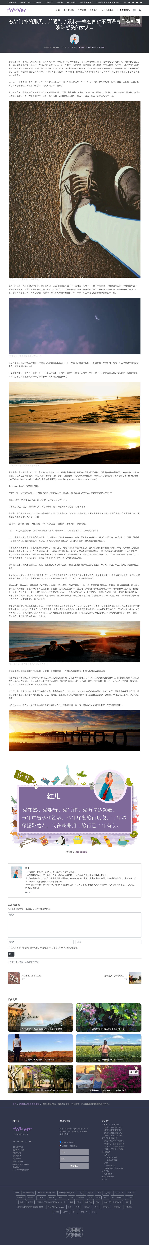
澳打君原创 (106, 1152)
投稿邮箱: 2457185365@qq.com (108, 2)
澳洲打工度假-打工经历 (113, 1127)
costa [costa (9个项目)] (16, 1193)
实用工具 (94, 10)
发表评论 (102, 47)
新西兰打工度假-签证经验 (114, 1149)
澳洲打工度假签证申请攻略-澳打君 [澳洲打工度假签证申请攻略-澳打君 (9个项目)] (30, 1207)
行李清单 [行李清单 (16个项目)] (128, 1207)
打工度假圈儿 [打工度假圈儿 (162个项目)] (117, 1197)
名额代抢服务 (71, 2)
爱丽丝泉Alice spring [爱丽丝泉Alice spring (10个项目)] (56, 1207)
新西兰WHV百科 (25, 2)
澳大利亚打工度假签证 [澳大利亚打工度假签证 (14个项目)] (112, 1202)
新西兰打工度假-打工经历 (114, 1141)
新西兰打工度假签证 (69, 1146)
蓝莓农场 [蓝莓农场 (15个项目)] (117, 1207)
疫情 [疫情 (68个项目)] (77, 1207)
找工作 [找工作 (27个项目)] (129, 1197)
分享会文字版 (112, 1157)
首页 (58, 10)
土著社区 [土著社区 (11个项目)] (41, 1197)
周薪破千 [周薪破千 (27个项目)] (20, 1197)
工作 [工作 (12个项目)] (71, 1197)
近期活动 (105, 1171)
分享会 (106, 1155)
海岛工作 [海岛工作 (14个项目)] (88, 1202)
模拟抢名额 (59, 2)
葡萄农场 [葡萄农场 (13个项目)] (106, 1207)
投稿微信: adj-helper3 (86, 2)
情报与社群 (37, 2)
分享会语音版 (112, 1160)
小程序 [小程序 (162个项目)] (51, 1197)
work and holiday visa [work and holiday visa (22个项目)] (46, 1193)
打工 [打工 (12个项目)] (106, 1197)
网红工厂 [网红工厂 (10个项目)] (87, 1207)
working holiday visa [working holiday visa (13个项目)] (66, 1193)
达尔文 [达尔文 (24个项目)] (65, 1212)
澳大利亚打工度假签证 (110, 1125)
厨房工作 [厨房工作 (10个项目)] (131, 1193)
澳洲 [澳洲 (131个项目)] (127, 1202)
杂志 (106, 1163)
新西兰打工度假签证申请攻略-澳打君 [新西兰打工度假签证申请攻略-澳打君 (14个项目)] (51, 1202)
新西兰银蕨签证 (108, 1177)
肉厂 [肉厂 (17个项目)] (96, 1207)
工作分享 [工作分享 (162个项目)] (81, 1197)
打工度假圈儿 (123, 10)
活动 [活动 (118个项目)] (79, 1202)
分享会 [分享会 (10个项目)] (108, 1193)
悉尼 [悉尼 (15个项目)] (98, 1197)
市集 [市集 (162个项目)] (90, 1197)
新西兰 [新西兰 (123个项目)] (30, 1202)
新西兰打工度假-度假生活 (114, 1144)
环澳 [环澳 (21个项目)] (69, 1207)
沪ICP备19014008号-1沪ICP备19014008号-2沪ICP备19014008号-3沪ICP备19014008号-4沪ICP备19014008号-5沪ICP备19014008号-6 (74, 1232)
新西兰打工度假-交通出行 (114, 1147)
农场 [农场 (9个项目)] (99, 1193)
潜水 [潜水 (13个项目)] (98, 1202)
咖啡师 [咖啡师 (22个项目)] (31, 1197)
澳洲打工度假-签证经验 (113, 1136)
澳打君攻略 (69, 10)
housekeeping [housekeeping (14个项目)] (28, 1193)
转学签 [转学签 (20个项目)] (56, 1212)
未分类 (104, 1179)
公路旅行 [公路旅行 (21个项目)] (89, 1193)
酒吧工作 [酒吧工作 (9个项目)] (84, 1212)
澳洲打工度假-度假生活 (87, 47)
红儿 (69, 47)
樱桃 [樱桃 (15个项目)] (71, 1202)
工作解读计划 (109, 1166)
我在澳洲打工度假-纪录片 (114, 1168)
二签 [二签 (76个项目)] (80, 1193)
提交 (11, 954)
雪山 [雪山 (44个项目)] (93, 1212)
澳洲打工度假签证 (68, 1142)
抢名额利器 (48, 2)
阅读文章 (82, 10)
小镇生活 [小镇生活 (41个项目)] (62, 1197)
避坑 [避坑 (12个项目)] (74, 1212)
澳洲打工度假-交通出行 (113, 1133)
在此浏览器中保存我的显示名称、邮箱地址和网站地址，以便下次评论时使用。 (45, 948)
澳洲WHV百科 (11, 2)
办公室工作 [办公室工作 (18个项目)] (119, 1193)
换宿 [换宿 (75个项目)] (21, 1202)
